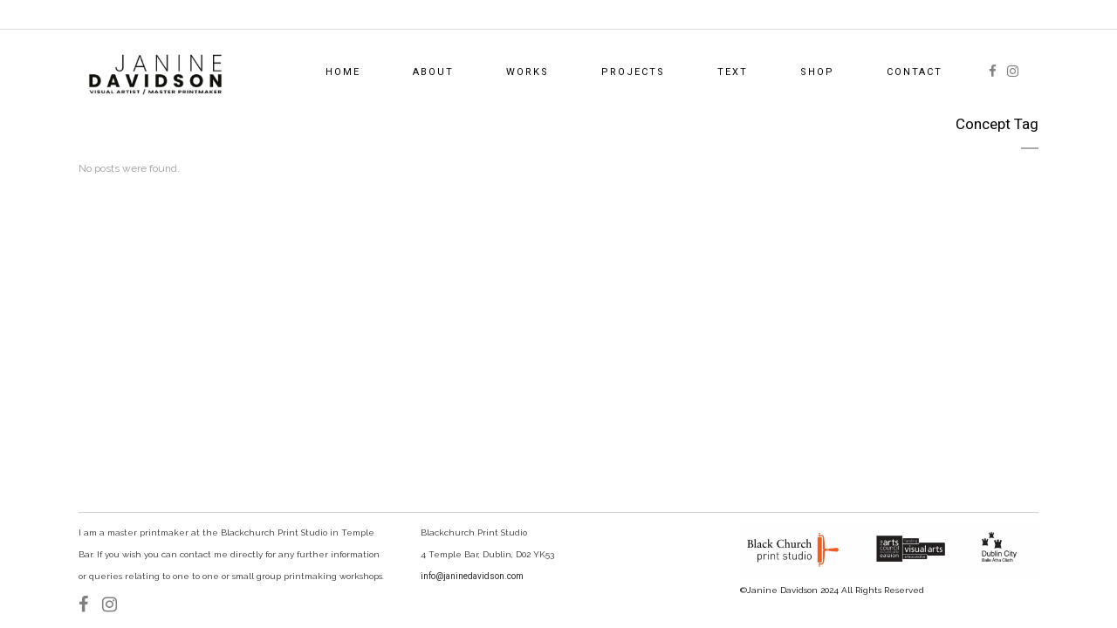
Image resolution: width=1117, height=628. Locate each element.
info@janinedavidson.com (472, 576)
